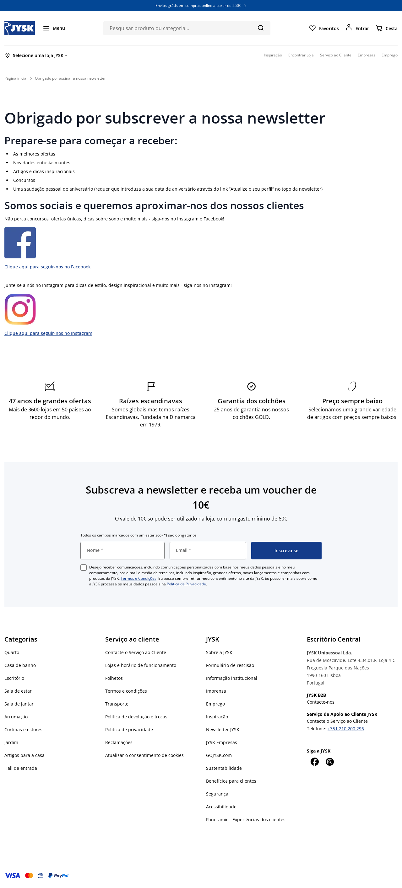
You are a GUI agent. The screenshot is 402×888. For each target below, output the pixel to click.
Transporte (116, 704)
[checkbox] (83, 567)
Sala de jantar (19, 704)
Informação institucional (231, 678)
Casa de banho (20, 665)
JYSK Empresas (221, 742)
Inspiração (217, 717)
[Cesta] (386, 28)
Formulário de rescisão (230, 665)
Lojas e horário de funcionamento (140, 665)
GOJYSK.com (219, 755)
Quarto (11, 652)
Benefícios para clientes (231, 781)
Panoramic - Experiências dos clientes (245, 819)
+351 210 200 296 (346, 729)
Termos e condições (126, 691)
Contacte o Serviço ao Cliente (135, 652)
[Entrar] (357, 28)
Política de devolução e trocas (136, 717)
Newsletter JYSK (222, 729)
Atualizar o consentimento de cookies (144, 755)
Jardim (11, 742)
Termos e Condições (138, 578)
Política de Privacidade (186, 584)
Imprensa (216, 691)
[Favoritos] (324, 28)
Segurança (217, 794)
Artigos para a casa (24, 755)
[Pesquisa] (260, 27)
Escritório (14, 678)
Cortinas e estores (23, 729)
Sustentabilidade (224, 768)
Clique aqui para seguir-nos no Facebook (47, 267)
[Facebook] (314, 761)
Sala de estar (18, 691)
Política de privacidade (129, 729)
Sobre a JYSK (219, 652)
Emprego (215, 704)
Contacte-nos (320, 702)
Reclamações (119, 742)
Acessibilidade (221, 807)
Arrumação (16, 717)
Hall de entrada (20, 768)
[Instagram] (329, 761)
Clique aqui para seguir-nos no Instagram (48, 333)
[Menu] (53, 28)
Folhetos (114, 678)
